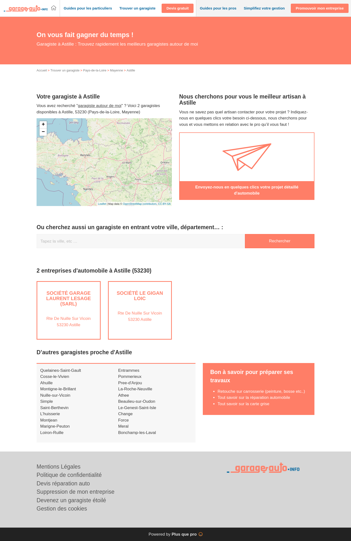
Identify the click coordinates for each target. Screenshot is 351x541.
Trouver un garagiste (64, 70)
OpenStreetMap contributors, (140, 203)
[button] (88, 8)
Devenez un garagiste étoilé (71, 500)
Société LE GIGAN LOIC (140, 295)
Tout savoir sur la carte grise (243, 404)
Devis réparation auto (63, 483)
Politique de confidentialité (69, 475)
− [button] (43, 132)
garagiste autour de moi (100, 105)
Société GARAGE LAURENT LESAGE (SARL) (68, 298)
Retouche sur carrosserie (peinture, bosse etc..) (261, 391)
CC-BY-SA (164, 203)
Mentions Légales (58, 466)
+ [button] (43, 124)
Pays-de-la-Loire (94, 70)
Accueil (42, 70)
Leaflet (102, 203)
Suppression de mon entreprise (76, 492)
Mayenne (116, 70)
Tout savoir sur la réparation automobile (253, 397)
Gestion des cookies (62, 508)
